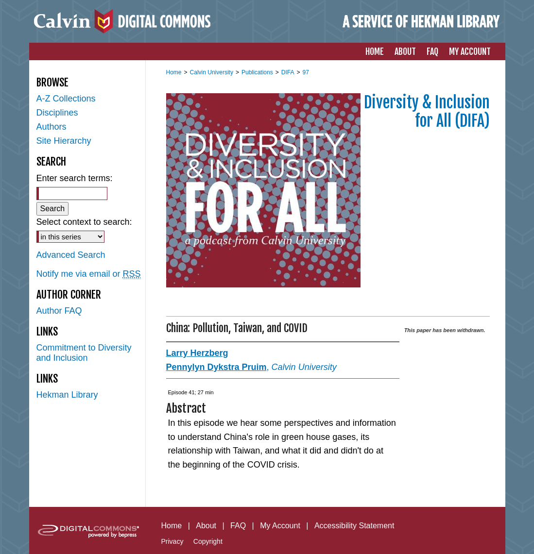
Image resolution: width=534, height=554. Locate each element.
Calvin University (211, 72)
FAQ (238, 525)
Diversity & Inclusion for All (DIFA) (427, 112)
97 (305, 72)
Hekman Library (67, 395)
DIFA (287, 72)
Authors (51, 127)
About (206, 525)
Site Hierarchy (63, 141)
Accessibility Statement (354, 525)
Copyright (208, 541)
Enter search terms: (74, 178)
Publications (257, 72)
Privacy (172, 541)
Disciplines (57, 113)
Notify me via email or (88, 274)
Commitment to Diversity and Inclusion (84, 353)
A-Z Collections (66, 98)
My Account (280, 525)
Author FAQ (59, 311)
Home (174, 72)
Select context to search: (84, 222)
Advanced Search (70, 255)
